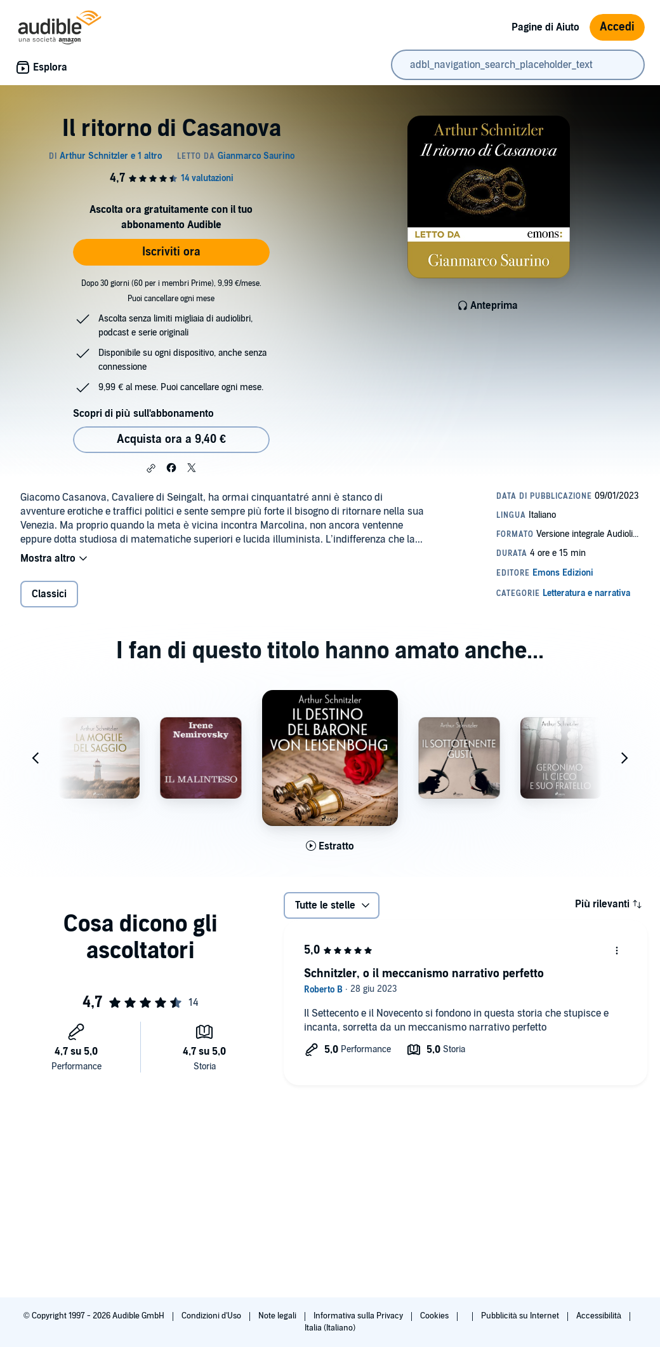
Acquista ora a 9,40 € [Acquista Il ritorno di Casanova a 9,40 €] (171, 439)
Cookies (435, 1316)
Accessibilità (599, 1316)
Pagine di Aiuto (545, 27)
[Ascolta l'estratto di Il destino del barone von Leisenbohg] (330, 846)
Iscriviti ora (171, 252)
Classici (49, 594)
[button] (151, 468)
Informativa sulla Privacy (359, 1316)
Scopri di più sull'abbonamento (143, 413)
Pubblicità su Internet (521, 1316)
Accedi (617, 27)
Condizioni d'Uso (212, 1316)
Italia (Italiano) (330, 1328)
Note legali (278, 1316)
